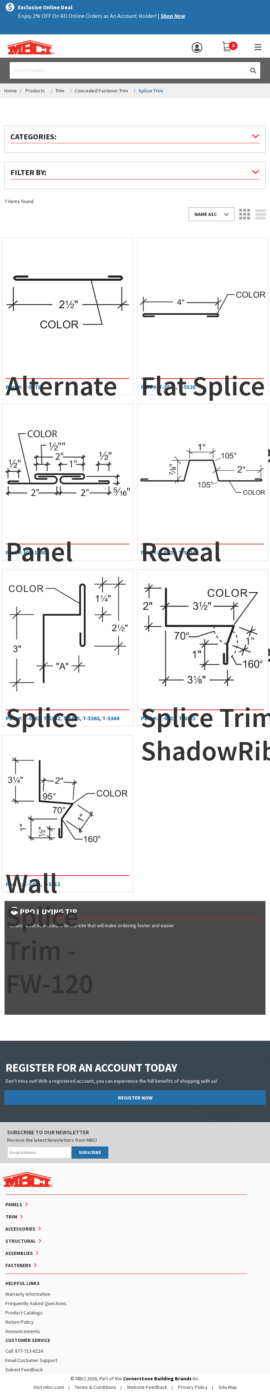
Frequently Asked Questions (36, 1303)
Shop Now (173, 15)
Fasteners (18, 1265)
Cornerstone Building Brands (157, 1378)
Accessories (20, 1229)
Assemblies (19, 1253)
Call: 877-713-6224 (24, 1351)
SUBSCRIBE (90, 1152)
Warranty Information (27, 1294)
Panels (13, 1204)
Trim (59, 90)
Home (10, 90)
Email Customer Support (31, 1360)
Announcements (22, 1331)
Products (35, 90)
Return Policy (19, 1322)
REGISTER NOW (135, 1098)
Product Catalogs (24, 1312)
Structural (20, 1241)
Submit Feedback (24, 1369)
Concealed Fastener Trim (101, 90)
